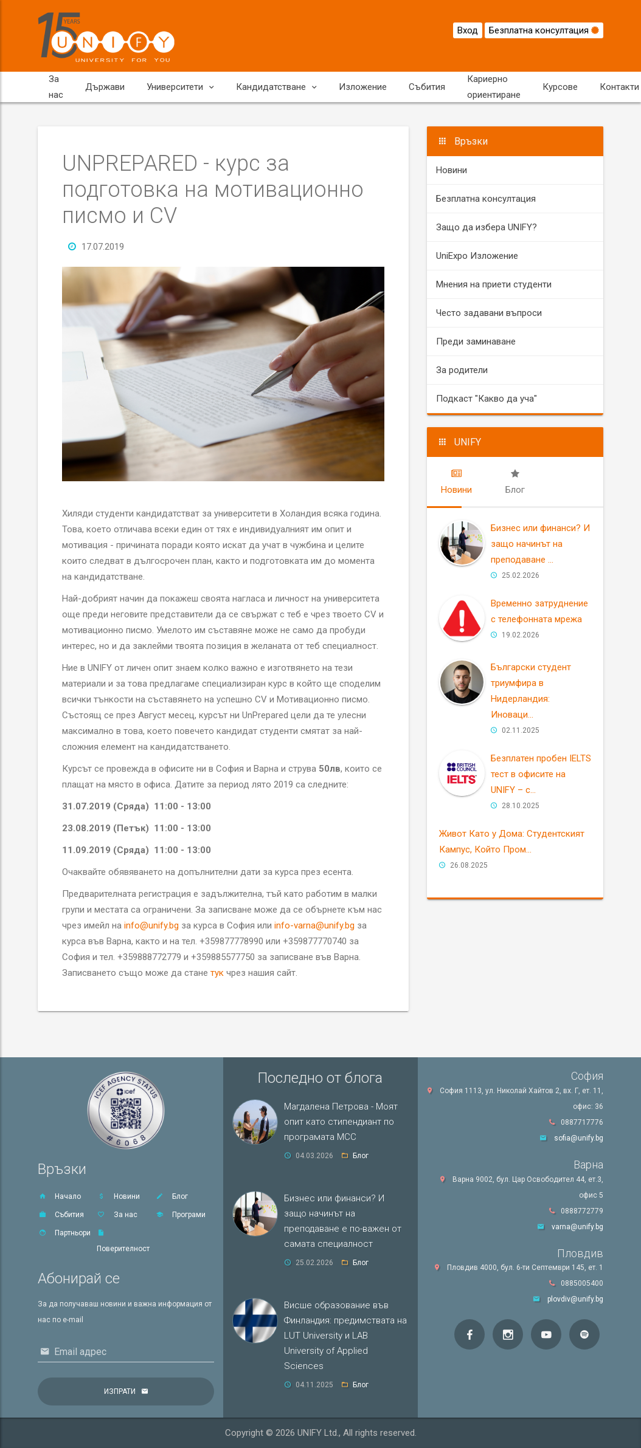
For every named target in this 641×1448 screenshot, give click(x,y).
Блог (171, 1196)
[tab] (456, 482)
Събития (427, 86)
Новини (451, 170)
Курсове (560, 86)
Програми (180, 1214)
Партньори (64, 1233)
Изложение (363, 86)
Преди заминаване (476, 341)
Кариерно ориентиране (494, 87)
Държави (105, 86)
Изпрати (120, 1391)
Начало (59, 1196)
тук (217, 972)
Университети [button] (180, 86)
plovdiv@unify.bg (575, 1299)
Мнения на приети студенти (494, 284)
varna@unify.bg (577, 1227)
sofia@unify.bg (578, 1138)
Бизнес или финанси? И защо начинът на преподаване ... (540, 544)
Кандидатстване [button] (276, 86)
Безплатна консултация (544, 30)
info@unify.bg (151, 925)
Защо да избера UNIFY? (486, 227)
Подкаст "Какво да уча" (486, 398)
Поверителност (123, 1241)
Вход (467, 30)
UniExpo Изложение (477, 255)
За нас (56, 87)
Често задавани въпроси (489, 312)
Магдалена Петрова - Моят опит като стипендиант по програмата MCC (341, 1121)
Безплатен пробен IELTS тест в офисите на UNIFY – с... (541, 774)
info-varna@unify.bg (314, 925)
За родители (462, 370)
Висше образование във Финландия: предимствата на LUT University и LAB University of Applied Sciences (345, 1335)
